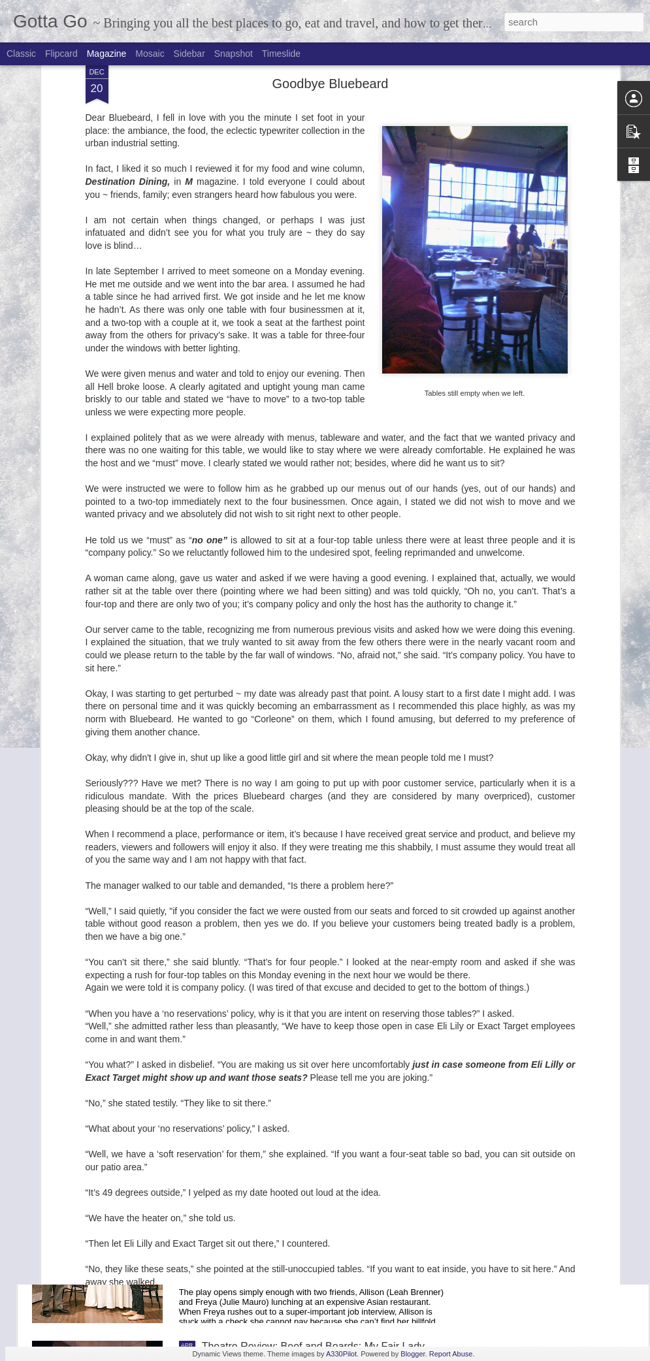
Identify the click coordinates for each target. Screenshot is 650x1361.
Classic (21, 53)
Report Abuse (451, 1354)
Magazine (107, 53)
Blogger (412, 1354)
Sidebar (189, 53)
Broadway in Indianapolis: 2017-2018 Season (307, 753)
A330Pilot (341, 1354)
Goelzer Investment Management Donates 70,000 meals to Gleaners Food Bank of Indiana (317, 907)
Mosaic (149, 53)
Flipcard (61, 53)
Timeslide (281, 53)
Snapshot (233, 53)
